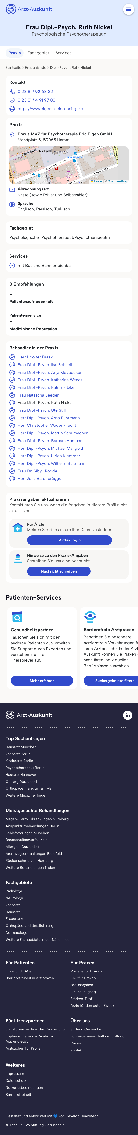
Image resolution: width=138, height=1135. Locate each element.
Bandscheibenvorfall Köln (27, 839)
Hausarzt (13, 912)
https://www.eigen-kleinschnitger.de (52, 108)
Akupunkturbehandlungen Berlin (32, 826)
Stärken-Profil (82, 999)
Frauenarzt (14, 918)
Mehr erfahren (42, 680)
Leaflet (97, 181)
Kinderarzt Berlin (19, 760)
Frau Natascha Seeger (38, 395)
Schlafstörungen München (27, 833)
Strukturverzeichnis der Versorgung (35, 1029)
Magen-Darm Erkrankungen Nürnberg (37, 819)
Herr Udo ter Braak (35, 356)
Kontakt (77, 1050)
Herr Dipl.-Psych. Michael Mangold (50, 448)
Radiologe (14, 891)
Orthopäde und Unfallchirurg (29, 925)
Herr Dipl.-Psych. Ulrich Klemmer (49, 455)
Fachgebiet (38, 53)
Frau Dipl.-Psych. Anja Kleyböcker (49, 372)
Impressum (15, 1073)
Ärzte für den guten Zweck (92, 1005)
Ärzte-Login (70, 540)
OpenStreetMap (117, 181)
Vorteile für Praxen (86, 971)
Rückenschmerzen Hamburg (29, 860)
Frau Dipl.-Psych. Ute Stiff (42, 410)
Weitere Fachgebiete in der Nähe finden (39, 939)
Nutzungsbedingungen (24, 1087)
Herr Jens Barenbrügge (39, 478)
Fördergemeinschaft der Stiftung (97, 1036)
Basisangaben (82, 985)
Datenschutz (16, 1080)
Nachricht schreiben (59, 571)
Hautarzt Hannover (21, 774)
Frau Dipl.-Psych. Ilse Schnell (45, 364)
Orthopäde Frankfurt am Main (30, 788)
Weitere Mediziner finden (26, 795)
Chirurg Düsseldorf (21, 781)
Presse (76, 1043)
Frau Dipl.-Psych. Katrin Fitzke (46, 387)
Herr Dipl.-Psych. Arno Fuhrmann (49, 417)
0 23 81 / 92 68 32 (35, 91)
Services (64, 53)
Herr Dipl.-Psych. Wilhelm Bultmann (51, 463)
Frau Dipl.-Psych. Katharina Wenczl (50, 379)
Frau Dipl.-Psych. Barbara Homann (50, 440)
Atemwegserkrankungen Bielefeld (34, 853)
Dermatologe (16, 932)
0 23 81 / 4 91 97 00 (36, 100)
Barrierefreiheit (18, 1094)
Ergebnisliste (35, 67)
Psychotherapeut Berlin (25, 767)
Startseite (13, 67)
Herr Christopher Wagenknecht (47, 425)
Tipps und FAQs (18, 971)
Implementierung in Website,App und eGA (30, 1038)
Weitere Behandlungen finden (30, 867)
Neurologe (14, 898)
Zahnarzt (13, 905)
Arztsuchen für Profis (23, 1048)
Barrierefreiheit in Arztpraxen (30, 978)
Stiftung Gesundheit (87, 1029)
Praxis (14, 53)
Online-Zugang (83, 992)
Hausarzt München (21, 747)
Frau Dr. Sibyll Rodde (37, 471)
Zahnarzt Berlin (18, 754)
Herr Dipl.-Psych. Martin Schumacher (53, 432)
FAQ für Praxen (83, 978)
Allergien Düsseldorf (22, 846)
